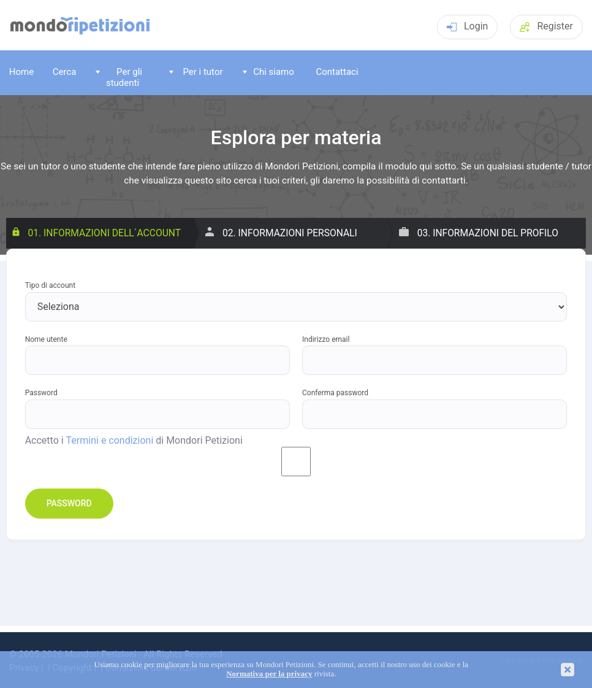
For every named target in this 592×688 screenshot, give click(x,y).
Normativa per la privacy (269, 674)
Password (41, 393)
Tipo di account (50, 286)
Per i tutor (196, 71)
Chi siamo (268, 71)
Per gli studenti (119, 77)
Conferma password (335, 393)
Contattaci (337, 71)
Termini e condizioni (110, 440)
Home (21, 71)
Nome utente (46, 340)
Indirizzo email (325, 340)
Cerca (65, 71)
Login (467, 26)
